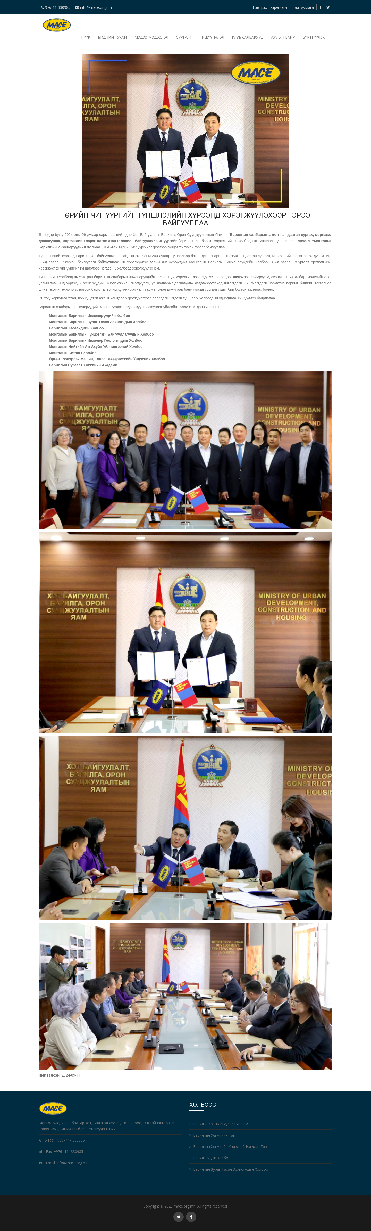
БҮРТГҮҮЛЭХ (314, 37)
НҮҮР (85, 37)
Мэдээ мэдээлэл (151, 37)
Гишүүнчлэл (212, 37)
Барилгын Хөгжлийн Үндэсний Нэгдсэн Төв (228, 1146)
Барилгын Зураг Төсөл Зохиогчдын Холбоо (228, 1169)
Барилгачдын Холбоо (210, 1157)
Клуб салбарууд (247, 37)
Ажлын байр (283, 37)
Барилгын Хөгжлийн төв (212, 1135)
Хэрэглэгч (278, 7)
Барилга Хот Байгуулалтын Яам (218, 1123)
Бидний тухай (112, 37)
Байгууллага (303, 7)
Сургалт (184, 37)
